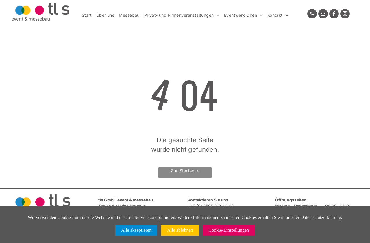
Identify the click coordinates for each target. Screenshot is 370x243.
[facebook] (334, 14)
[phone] (312, 14)
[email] (323, 14)
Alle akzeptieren (136, 230)
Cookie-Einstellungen (229, 230)
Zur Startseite (185, 171)
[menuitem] (86, 15)
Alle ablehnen (180, 230)
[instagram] (345, 14)
